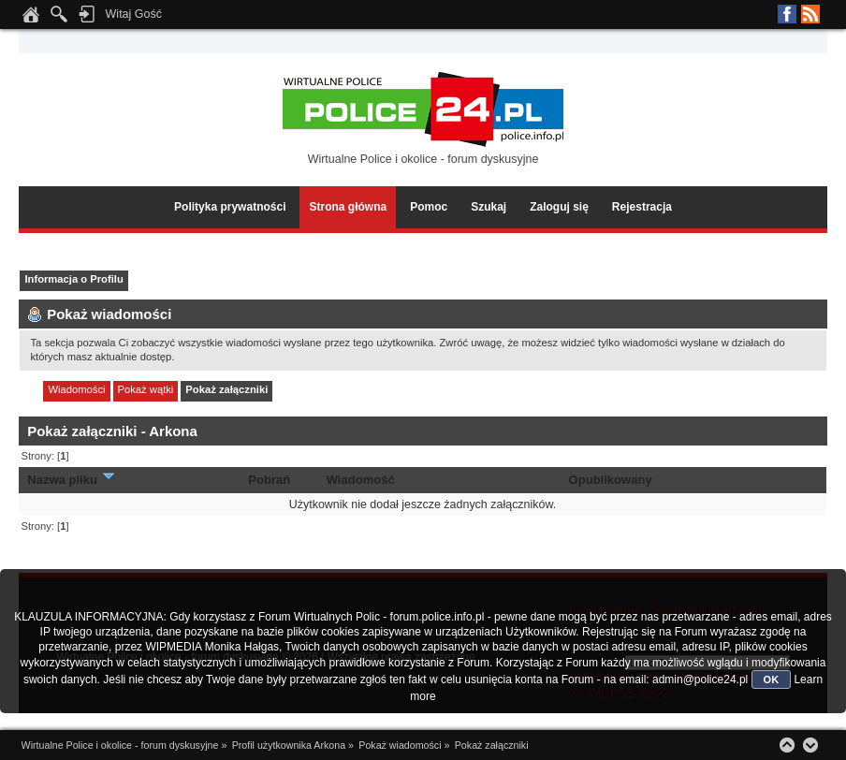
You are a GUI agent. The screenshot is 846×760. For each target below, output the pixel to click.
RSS (810, 14)
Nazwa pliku (71, 480)
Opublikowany (610, 480)
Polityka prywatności (229, 206)
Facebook (787, 14)
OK (772, 679)
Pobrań (269, 480)
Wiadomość (361, 480)
